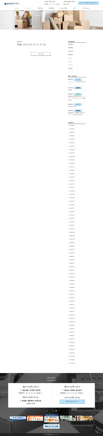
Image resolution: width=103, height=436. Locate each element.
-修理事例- (70, 47)
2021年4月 (71, 218)
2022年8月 (71, 163)
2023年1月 (71, 146)
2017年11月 (72, 359)
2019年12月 (72, 273)
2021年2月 (71, 225)
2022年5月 (71, 173)
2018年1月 (71, 352)
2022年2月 (71, 184)
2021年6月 (71, 211)
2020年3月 (71, 263)
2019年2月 (71, 308)
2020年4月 (71, 259)
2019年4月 (71, 301)
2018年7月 (71, 332)
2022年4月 (71, 177)
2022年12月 (72, 149)
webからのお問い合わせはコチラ (88, 2)
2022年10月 (72, 156)
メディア (70, 65)
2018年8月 (71, 328)
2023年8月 (71, 129)
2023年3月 (71, 139)
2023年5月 (71, 132)
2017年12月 (72, 356)
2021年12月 (72, 191)
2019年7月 (71, 290)
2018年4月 (71, 342)
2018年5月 (71, 339)
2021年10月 (72, 197)
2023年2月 (71, 142)
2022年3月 (71, 180)
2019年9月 (71, 284)
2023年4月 (71, 135)
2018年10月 (72, 321)
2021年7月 (71, 208)
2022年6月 (71, 170)
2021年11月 (72, 194)
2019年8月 (71, 287)
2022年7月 (71, 166)
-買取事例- (70, 54)
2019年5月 (71, 297)
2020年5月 (71, 256)
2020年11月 (72, 235)
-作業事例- (70, 44)
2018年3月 (71, 346)
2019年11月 (72, 277)
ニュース (70, 58)
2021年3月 (71, 222)
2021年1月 (71, 228)
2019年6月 (71, 294)
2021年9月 (71, 201)
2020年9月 (71, 242)
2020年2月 (71, 266)
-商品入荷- (70, 51)
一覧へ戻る (41, 54)
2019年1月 (71, 311)
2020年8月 (71, 246)
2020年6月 (71, 253)
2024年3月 (71, 125)
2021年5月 (71, 215)
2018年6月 (71, 335)
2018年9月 (71, 325)
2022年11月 (72, 153)
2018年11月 (72, 318)
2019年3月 (71, 304)
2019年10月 (72, 280)
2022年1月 (71, 187)
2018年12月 (72, 315)
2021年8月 (71, 204)
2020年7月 (71, 249)
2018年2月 (71, 349)
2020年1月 (71, 270)
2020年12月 (72, 232)
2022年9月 (71, 160)
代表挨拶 (70, 68)
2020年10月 (72, 239)
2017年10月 (72, 363)
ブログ (69, 61)
